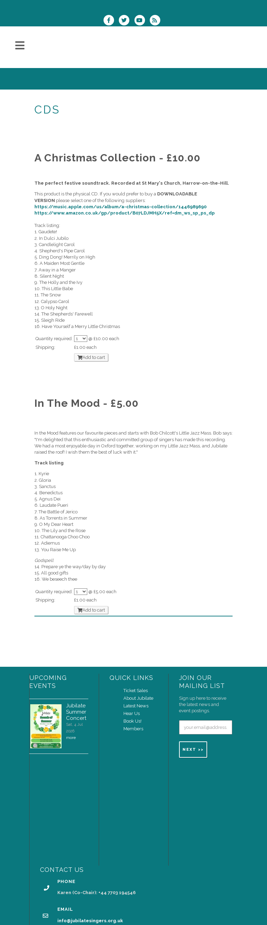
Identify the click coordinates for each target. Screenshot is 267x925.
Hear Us (131, 713)
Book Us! (132, 721)
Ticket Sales (135, 690)
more (71, 737)
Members (133, 728)
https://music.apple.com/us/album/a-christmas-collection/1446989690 (120, 206)
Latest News (135, 705)
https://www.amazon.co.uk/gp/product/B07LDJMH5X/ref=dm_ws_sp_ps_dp (124, 213)
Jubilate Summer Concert (76, 712)
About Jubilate (138, 698)
